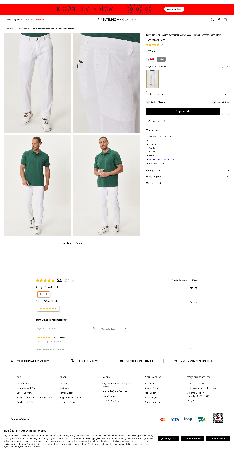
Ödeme (63, 384)
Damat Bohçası (152, 402)
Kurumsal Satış (67, 402)
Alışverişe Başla (174, 9)
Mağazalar (64, 388)
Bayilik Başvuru (24, 393)
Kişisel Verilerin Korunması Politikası (35, 398)
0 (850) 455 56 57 (195, 384)
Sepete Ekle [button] (183, 111)
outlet (161, 60)
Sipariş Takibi (109, 396)
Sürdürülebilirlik (25, 402)
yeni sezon (41, 19)
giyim (8, 19)
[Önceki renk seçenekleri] (222, 67)
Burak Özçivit (151, 398)
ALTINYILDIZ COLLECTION (163, 159)
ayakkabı (18, 19)
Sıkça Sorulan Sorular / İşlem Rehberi (116, 385)
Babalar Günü (152, 388)
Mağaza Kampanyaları (70, 398)
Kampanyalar (66, 393)
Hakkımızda (23, 384)
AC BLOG (149, 384)
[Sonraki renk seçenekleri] (227, 67)
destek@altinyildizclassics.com (203, 388)
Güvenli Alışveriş (110, 401)
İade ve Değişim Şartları (114, 391)
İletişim (190, 401)
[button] (155, 102)
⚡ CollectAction (194, 349)
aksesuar (29, 19)
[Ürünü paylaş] (156, 121)
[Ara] (212, 19)
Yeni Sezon (150, 393)
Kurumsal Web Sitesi (27, 388)
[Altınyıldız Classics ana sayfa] (117, 19)
